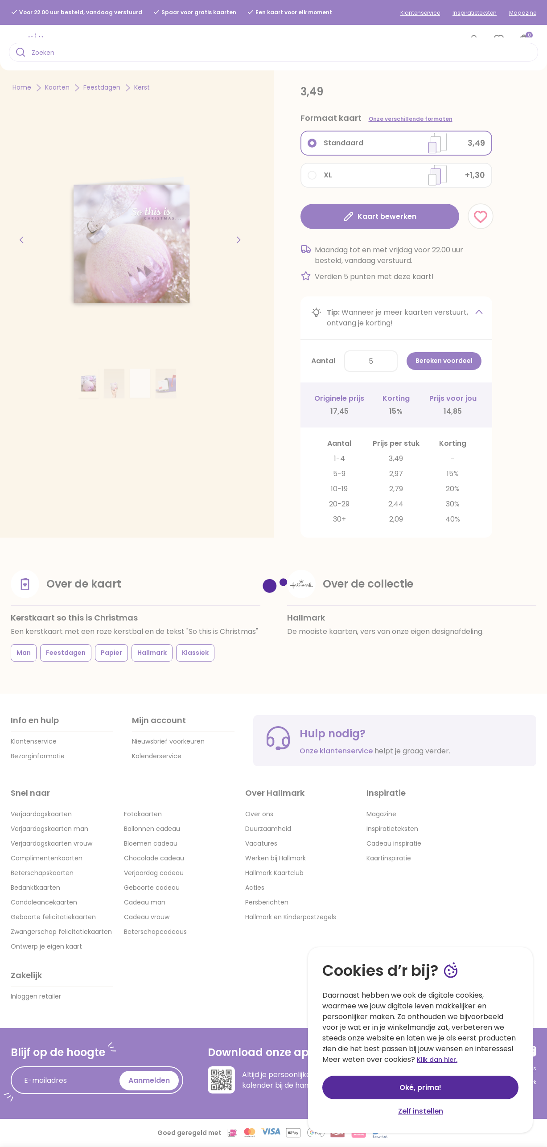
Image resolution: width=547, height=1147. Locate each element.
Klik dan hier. (437, 1059)
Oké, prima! (420, 1087)
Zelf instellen (420, 1111)
